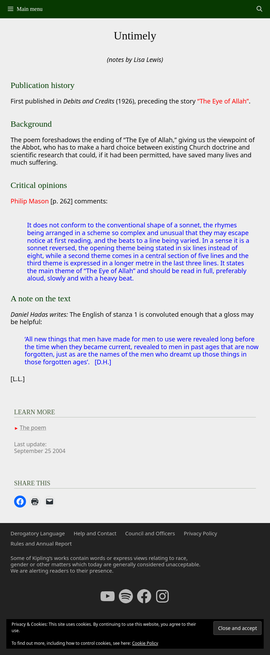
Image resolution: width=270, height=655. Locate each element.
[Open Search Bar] (259, 9)
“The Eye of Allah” (223, 101)
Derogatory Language (38, 533)
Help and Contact (94, 533)
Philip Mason (30, 201)
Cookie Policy (145, 643)
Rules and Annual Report (41, 543)
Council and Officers (150, 533)
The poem (33, 428)
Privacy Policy (200, 533)
